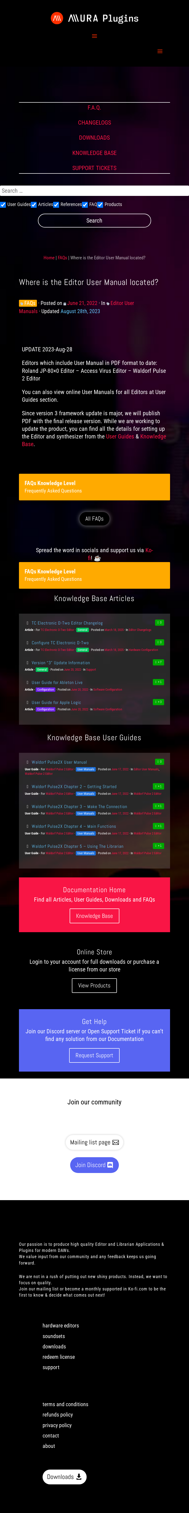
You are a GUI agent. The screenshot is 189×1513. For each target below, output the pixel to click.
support (51, 1367)
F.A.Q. (94, 107)
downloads (54, 1346)
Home (49, 258)
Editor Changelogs (140, 630)
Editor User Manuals (146, 769)
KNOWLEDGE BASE (94, 153)
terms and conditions (65, 1404)
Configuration (45, 689)
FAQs (62, 258)
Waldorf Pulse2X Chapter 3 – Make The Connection (76, 806)
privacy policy (57, 1425)
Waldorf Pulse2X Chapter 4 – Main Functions (70, 826)
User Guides (120, 436)
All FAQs (94, 518)
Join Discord (90, 1165)
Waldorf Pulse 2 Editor (60, 769)
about (49, 1446)
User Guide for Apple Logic (53, 702)
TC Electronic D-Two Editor (57, 630)
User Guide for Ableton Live (54, 682)
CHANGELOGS (94, 122)
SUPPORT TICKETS (94, 168)
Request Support (94, 1055)
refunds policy (58, 1415)
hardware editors (61, 1326)
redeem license (59, 1357)
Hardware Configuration (143, 650)
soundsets (54, 1336)
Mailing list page (90, 1142)
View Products (94, 985)
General (82, 630)
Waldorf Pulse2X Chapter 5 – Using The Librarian (74, 846)
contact (51, 1436)
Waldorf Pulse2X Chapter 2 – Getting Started (71, 786)
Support (91, 669)
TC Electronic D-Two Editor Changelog (64, 623)
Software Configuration (107, 689)
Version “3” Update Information (57, 662)
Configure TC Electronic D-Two (57, 642)
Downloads (60, 1477)
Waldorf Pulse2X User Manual (56, 762)
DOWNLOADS (94, 137)
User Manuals (85, 769)
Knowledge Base (94, 916)
